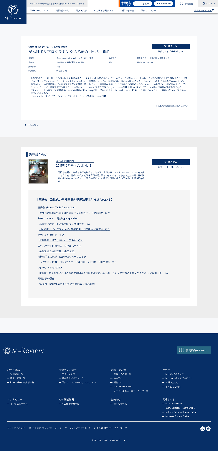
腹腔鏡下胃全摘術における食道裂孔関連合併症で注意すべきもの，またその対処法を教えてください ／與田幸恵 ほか (104, 273)
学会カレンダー (148, 10)
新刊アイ (118, 382)
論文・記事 (81, 10)
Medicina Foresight (123, 386)
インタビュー (142, 3)
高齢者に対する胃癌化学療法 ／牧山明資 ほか (65, 223)
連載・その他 (127, 10)
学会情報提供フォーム (73, 378)
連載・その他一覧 (122, 374)
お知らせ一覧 (120, 403)
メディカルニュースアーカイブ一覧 (131, 391)
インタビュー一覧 (19, 403)
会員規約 (36, 428)
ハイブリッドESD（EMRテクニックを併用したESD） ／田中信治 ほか (78, 262)
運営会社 (108, 428)
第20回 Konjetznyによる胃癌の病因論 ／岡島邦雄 (67, 284)
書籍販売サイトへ (204, 10)
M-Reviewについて (39, 10)
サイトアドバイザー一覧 (19, 428)
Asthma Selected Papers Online (181, 412)
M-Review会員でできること (179, 378)
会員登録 (189, 3)
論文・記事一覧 (17, 378)
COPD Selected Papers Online (180, 408)
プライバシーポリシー (53, 428)
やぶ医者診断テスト (104, 10)
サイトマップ (120, 428)
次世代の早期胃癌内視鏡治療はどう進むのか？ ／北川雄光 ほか (74, 213)
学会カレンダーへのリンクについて (79, 382)
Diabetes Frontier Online (177, 416)
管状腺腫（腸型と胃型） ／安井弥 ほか (61, 240)
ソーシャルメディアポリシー (79, 428)
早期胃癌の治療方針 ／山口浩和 (57, 251)
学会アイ (118, 378)
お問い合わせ (171, 382)
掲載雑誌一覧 (62, 10)
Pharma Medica (164, 3)
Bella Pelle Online (174, 403)
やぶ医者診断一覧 (70, 403)
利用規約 (98, 428)
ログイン (210, 3)
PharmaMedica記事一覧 (22, 382)
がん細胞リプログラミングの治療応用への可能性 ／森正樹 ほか (74, 229)
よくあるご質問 (173, 386)
